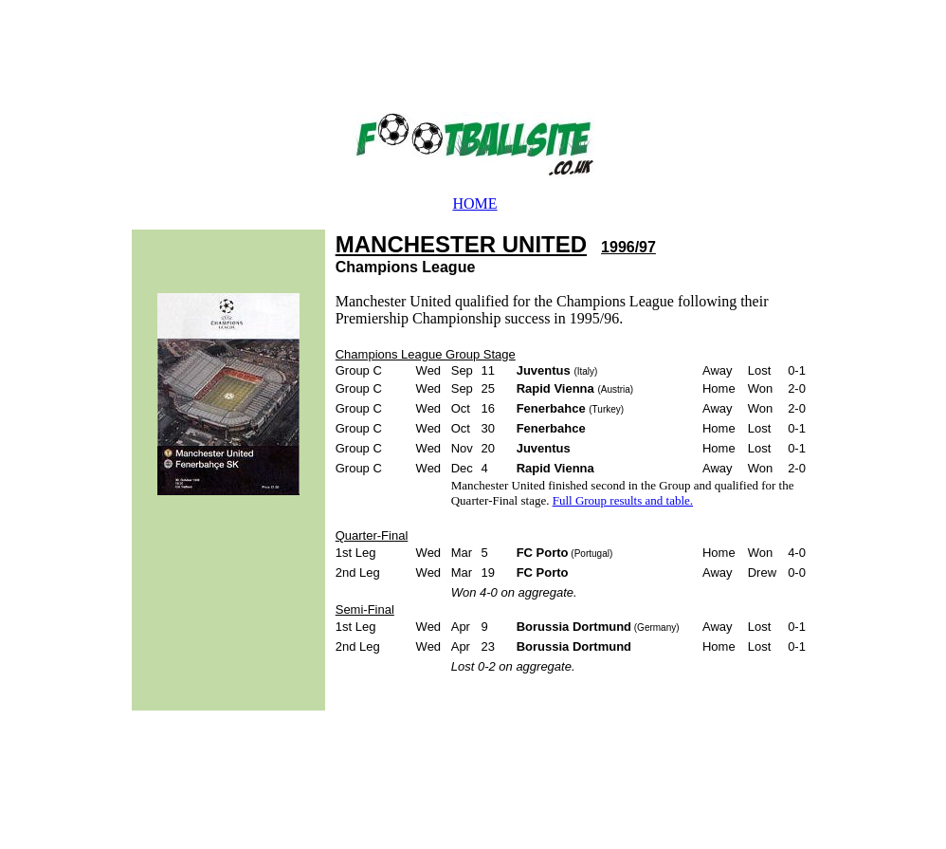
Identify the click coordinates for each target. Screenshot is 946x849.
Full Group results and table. (623, 500)
